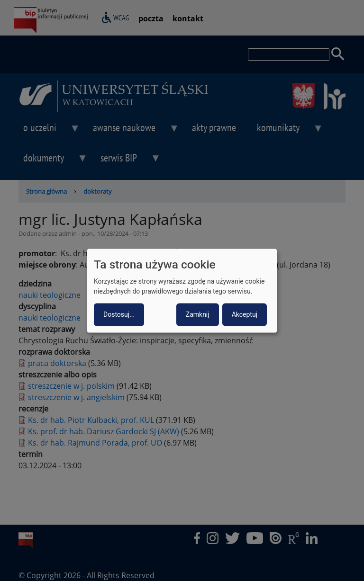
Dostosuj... (119, 314)
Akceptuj (244, 314)
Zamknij (197, 314)
